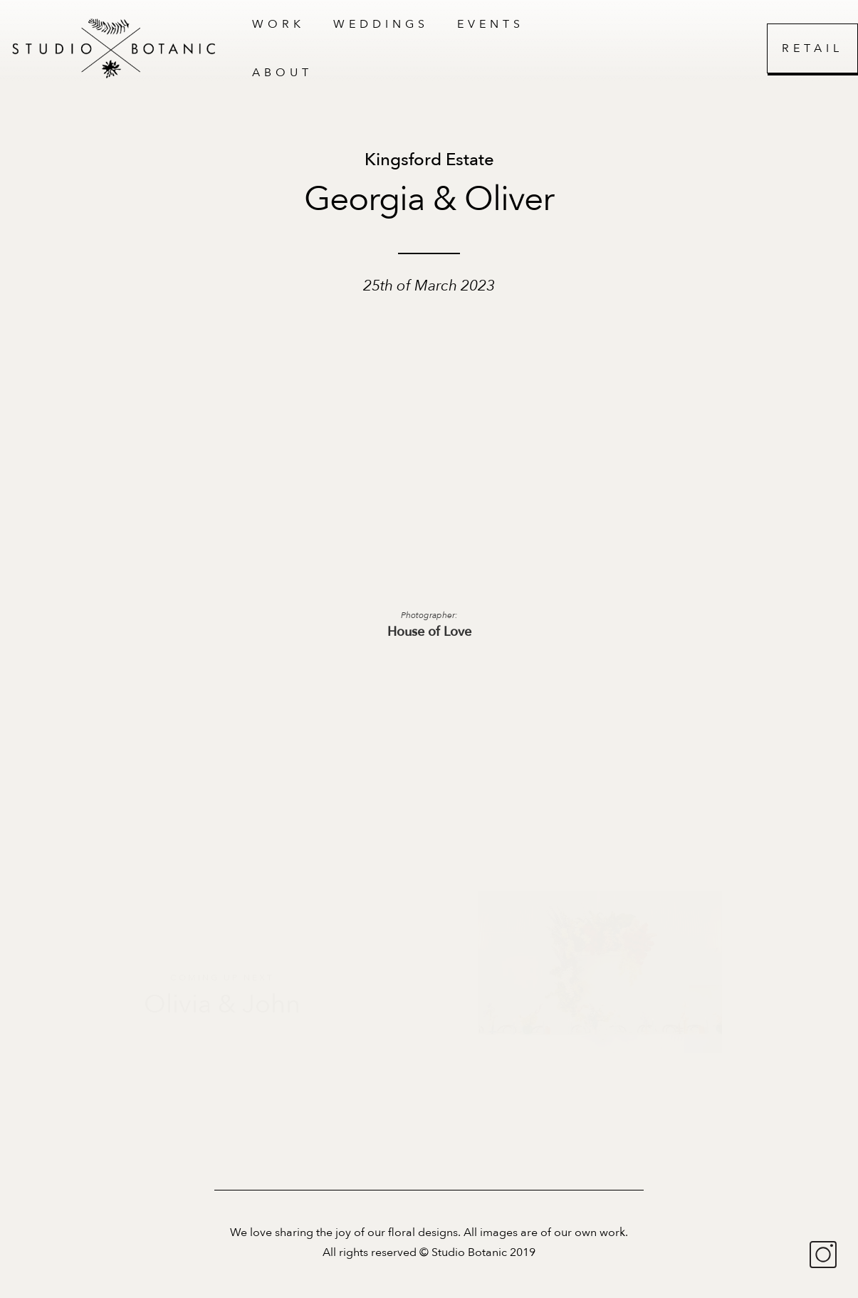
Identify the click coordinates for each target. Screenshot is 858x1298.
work (278, 24)
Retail (812, 48)
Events (490, 24)
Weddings (381, 24)
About (282, 72)
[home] (119, 49)
